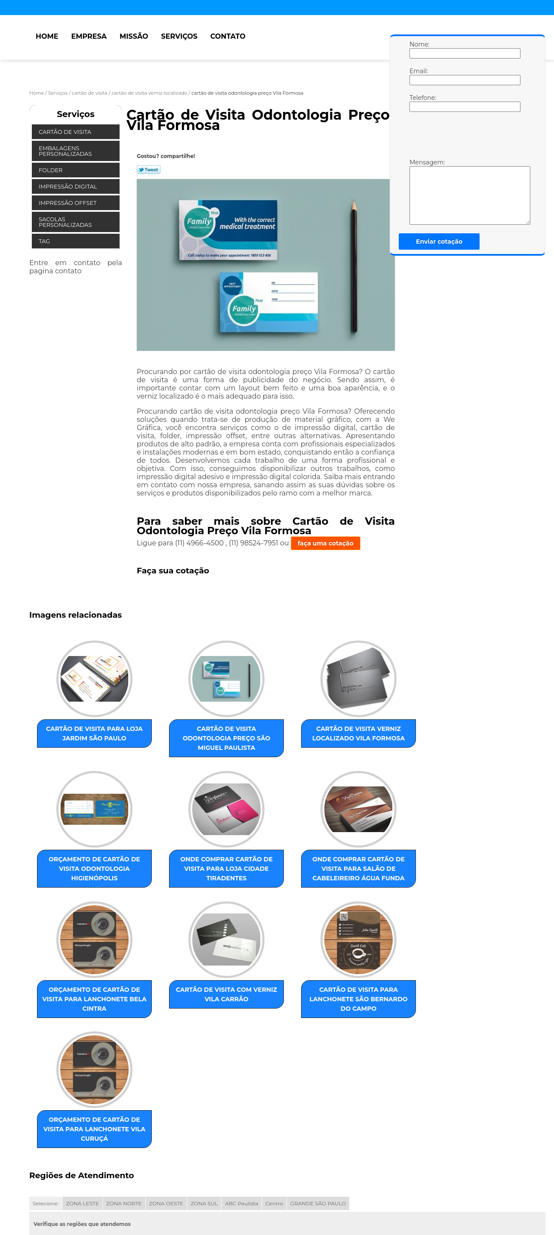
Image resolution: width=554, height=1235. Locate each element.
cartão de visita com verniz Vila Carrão (334, 873)
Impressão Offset (68, 202)
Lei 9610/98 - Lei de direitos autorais (129, 1162)
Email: (418, 76)
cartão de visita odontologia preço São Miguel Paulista (159, 740)
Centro (274, 1113)
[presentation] (464, 137)
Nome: (418, 49)
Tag (45, 241)
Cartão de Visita (65, 131)
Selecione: (45, 1113)
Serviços (179, 36)
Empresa (89, 36)
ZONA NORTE (124, 1113)
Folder (51, 170)
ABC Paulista (241, 1113)
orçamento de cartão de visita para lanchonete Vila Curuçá (159, 1029)
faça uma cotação (326, 543)
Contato (228, 36)
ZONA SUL (204, 1113)
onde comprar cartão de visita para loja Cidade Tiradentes (72, 882)
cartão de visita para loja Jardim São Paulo (72, 740)
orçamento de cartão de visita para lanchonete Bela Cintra (247, 882)
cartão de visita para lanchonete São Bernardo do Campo (72, 1029)
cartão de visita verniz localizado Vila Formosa (247, 740)
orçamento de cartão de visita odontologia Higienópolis (334, 740)
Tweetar (148, 169)
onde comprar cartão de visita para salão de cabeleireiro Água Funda (159, 882)
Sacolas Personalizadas (66, 222)
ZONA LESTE (82, 1113)
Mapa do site (193, 1194)
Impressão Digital (68, 186)
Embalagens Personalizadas (66, 151)
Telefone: (418, 103)
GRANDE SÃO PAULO (318, 1113)
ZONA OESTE (166, 1113)
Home (47, 36)
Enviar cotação (439, 241)
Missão (134, 36)
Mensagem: (418, 191)
